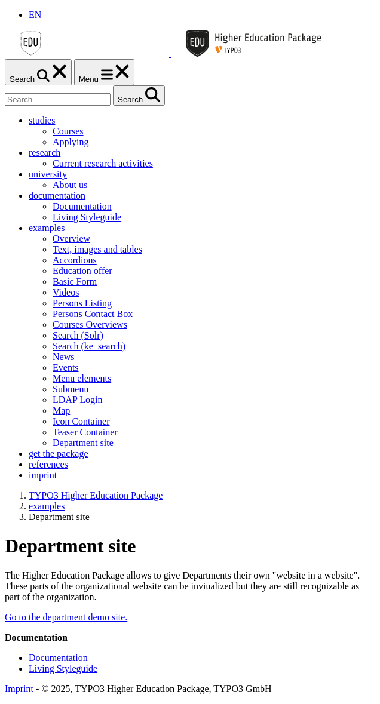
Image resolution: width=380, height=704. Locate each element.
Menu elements (82, 378)
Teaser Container (85, 432)
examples (47, 228)
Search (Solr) (78, 335)
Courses (68, 131)
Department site (83, 443)
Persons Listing (82, 303)
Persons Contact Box (93, 314)
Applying (70, 142)
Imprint (19, 689)
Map (61, 410)
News (63, 357)
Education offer (82, 271)
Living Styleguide (87, 217)
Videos (66, 292)
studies (42, 120)
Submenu (70, 389)
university (48, 174)
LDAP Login (77, 400)
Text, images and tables (97, 249)
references (48, 464)
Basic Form (75, 281)
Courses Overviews (90, 324)
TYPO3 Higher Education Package (96, 495)
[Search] (58, 99)
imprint (43, 475)
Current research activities (103, 163)
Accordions (75, 260)
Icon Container (81, 421)
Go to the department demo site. (66, 617)
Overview (71, 238)
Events (66, 367)
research (44, 152)
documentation (57, 195)
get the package (58, 453)
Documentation (82, 206)
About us (70, 185)
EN (35, 15)
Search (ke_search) (89, 346)
